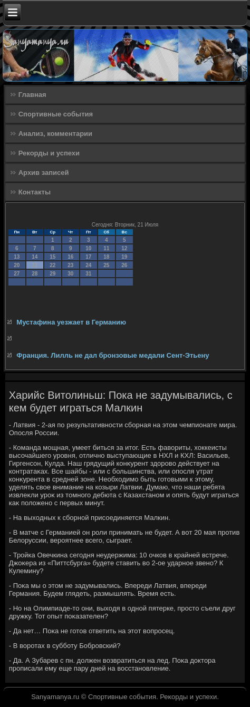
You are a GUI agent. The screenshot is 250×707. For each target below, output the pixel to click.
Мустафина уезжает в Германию (71, 322)
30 (70, 274)
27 (17, 274)
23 (70, 265)
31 (88, 274)
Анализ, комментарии (55, 134)
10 (88, 248)
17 (88, 257)
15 (52, 257)
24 (88, 265)
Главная (32, 95)
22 (52, 265)
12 (124, 248)
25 (106, 265)
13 (17, 257)
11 (106, 248)
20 (17, 265)
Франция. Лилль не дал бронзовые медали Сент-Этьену (112, 355)
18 (106, 257)
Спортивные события (55, 114)
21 (34, 265)
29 (52, 274)
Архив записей (43, 172)
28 (34, 274)
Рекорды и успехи (49, 153)
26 (124, 265)
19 (124, 257)
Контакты (34, 192)
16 (70, 257)
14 (34, 257)
